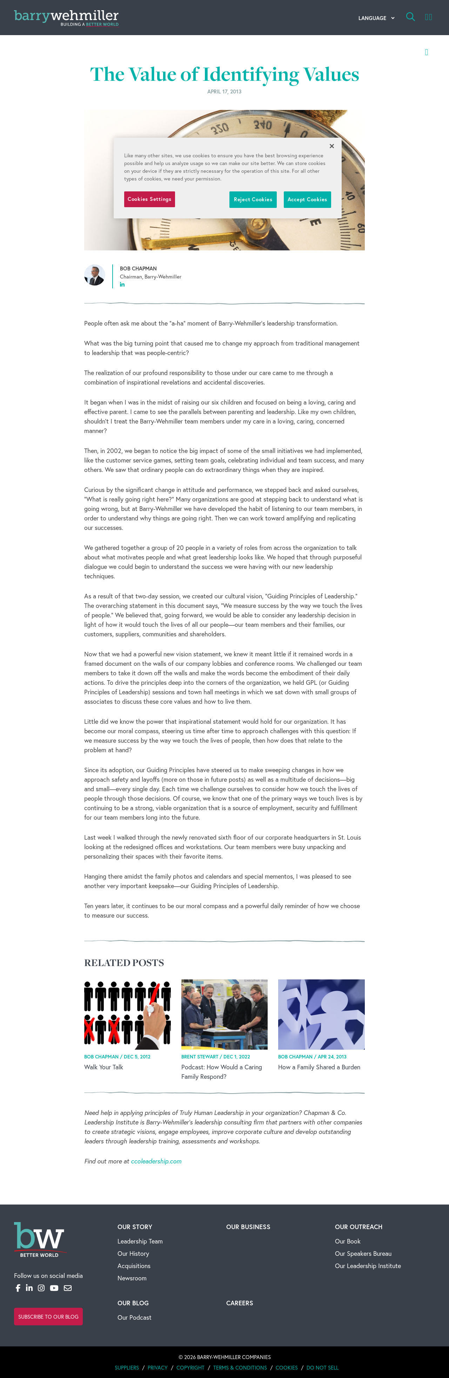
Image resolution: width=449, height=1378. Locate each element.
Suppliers (127, 1367)
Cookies (287, 1367)
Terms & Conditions (240, 1367)
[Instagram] (41, 1288)
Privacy (158, 1367)
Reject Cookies (253, 199)
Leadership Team (140, 1241)
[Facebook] (18, 1288)
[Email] (68, 1288)
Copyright (190, 1367)
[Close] (332, 146)
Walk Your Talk (103, 1067)
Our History (133, 1253)
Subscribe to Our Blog (48, 1316)
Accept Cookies (307, 199)
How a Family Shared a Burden (319, 1067)
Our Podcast (135, 1317)
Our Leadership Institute (368, 1265)
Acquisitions (134, 1265)
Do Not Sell (323, 1367)
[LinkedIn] (29, 1288)
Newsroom (132, 1278)
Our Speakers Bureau (363, 1253)
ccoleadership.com (156, 1161)
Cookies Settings (150, 199)
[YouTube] (54, 1288)
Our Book (348, 1241)
